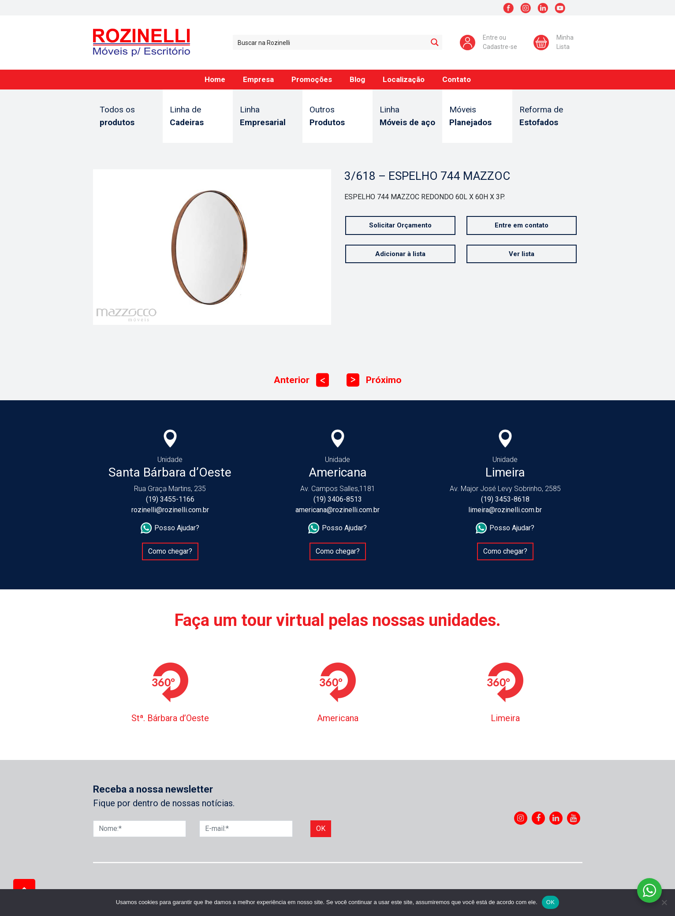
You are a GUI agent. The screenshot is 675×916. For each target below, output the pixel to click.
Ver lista (521, 254)
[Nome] (139, 828)
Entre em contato (521, 225)
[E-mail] (246, 828)
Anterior (301, 380)
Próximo (374, 380)
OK (550, 902)
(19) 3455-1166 (170, 499)
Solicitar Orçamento (400, 225)
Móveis (477, 116)
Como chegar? (170, 551)
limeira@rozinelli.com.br (505, 510)
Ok (320, 828)
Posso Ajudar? (170, 528)
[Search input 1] (330, 42)
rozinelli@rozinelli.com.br (170, 510)
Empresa (258, 79)
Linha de (198, 116)
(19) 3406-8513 (337, 499)
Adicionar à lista (400, 254)
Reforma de (547, 116)
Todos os (128, 116)
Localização (404, 79)
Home (215, 79)
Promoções (311, 79)
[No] (664, 902)
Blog (357, 79)
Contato (456, 79)
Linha (268, 116)
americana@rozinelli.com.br (337, 510)
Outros (337, 116)
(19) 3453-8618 (505, 499)
